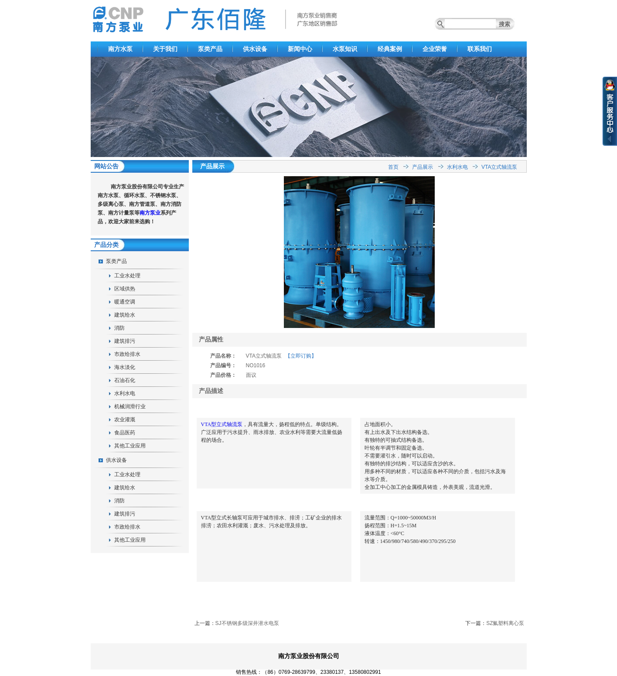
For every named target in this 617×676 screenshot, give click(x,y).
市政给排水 (127, 354)
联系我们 (479, 48)
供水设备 (255, 48)
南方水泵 (120, 48)
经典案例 (390, 48)
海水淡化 (124, 367)
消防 (119, 328)
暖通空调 (124, 302)
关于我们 (165, 48)
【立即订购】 (301, 356)
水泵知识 (345, 48)
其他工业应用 (130, 446)
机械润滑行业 (130, 406)
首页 (393, 167)
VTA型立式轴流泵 (222, 424)
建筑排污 (124, 341)
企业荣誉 (435, 48)
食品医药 (124, 433)
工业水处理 (127, 276)
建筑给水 (124, 315)
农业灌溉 (124, 420)
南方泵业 (150, 213)
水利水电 (124, 393)
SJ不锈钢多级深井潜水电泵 (247, 623)
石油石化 (124, 380)
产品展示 (422, 167)
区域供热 (124, 289)
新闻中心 (300, 48)
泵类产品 (210, 48)
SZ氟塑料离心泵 (505, 623)
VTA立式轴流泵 (499, 167)
